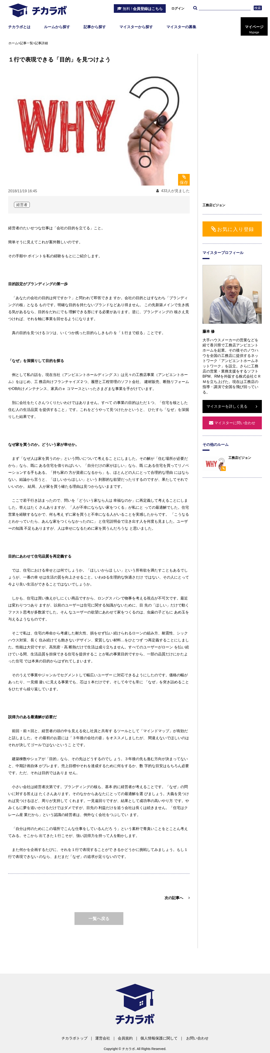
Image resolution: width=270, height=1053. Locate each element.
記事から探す (95, 27)
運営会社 (102, 1038)
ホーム (13, 43)
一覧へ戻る (98, 918)
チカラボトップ (74, 1038)
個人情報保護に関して (159, 1038)
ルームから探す (57, 27)
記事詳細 (41, 43)
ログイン (177, 8)
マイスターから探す (136, 27)
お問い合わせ (197, 1038)
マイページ (254, 29)
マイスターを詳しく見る (226, 406)
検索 (257, 8)
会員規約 (125, 1038)
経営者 (21, 205)
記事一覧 (26, 43)
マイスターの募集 (181, 27)
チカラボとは (19, 27)
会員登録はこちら (143, 8)
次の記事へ (174, 898)
